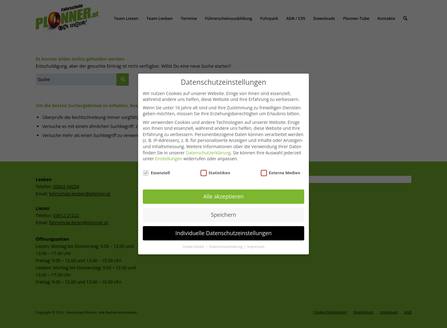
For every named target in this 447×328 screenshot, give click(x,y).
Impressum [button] (255, 246)
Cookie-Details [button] (194, 246)
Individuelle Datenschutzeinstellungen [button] (223, 232)
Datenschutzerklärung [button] (226, 246)
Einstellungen (168, 158)
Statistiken (215, 172)
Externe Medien (280, 172)
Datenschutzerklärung (208, 152)
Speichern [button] (223, 214)
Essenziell (156, 172)
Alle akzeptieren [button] (223, 195)
